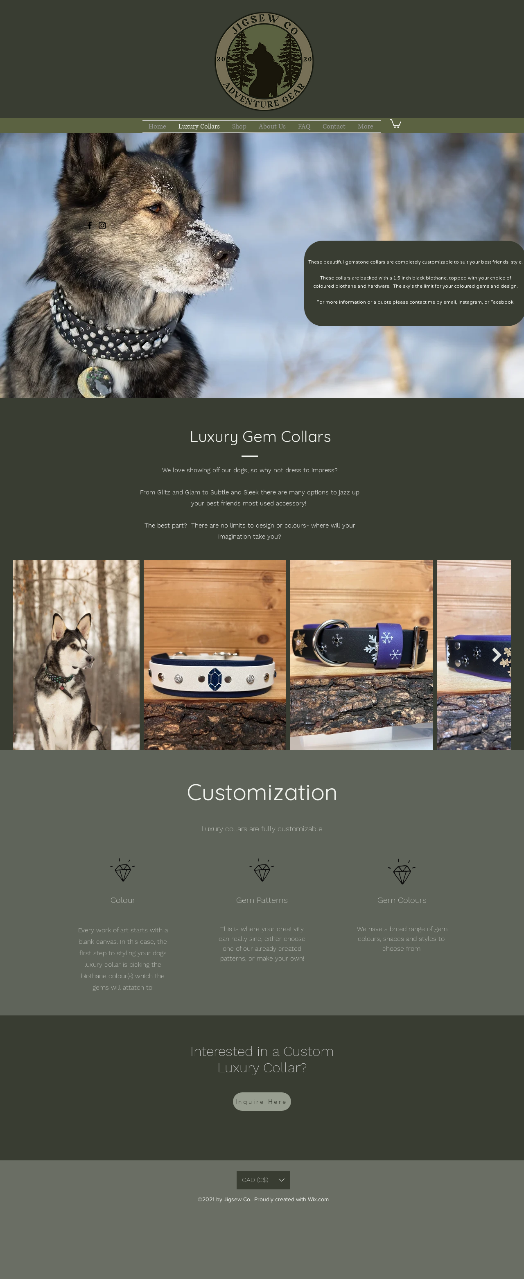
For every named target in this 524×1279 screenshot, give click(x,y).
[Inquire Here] (262, 1101)
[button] (395, 123)
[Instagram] (102, 225)
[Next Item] (496, 655)
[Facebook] (90, 225)
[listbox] (263, 1180)
